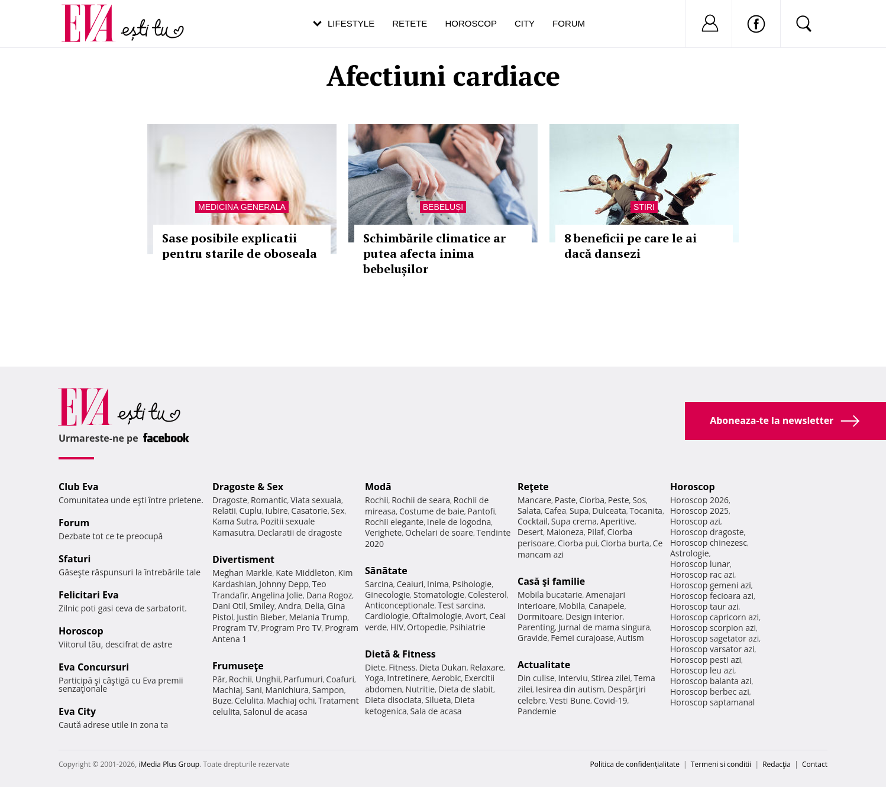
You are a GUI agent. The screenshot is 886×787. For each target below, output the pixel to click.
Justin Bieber (261, 617)
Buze (221, 700)
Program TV (234, 627)
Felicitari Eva (89, 594)
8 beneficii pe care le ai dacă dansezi (630, 245)
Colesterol (487, 594)
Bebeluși (443, 207)
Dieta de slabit (465, 689)
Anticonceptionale (400, 605)
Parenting (536, 627)
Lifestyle (351, 23)
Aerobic (446, 678)
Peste (618, 500)
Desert (530, 531)
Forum (568, 23)
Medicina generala (242, 207)
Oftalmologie (437, 615)
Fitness (402, 667)
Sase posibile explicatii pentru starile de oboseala (239, 245)
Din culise (536, 678)
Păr (218, 679)
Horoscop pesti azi (705, 659)
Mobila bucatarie (550, 594)
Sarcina (379, 584)
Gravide (533, 637)
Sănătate (386, 570)
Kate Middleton (305, 572)
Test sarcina (461, 605)
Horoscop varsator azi (712, 649)
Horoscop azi (695, 521)
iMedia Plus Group (168, 764)
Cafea (555, 510)
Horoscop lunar (700, 563)
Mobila (572, 605)
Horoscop (471, 23)
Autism (630, 637)
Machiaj (227, 689)
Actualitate (544, 664)
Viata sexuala (315, 500)
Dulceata (609, 510)
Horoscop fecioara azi (712, 595)
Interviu (573, 678)
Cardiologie (387, 615)
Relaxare (487, 667)
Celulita (249, 700)
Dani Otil (229, 605)
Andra (290, 605)
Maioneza (565, 531)
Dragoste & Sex (247, 486)
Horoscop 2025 (699, 510)
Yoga (374, 678)
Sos (639, 500)
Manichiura (287, 689)
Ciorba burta (625, 543)
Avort (475, 615)
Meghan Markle (242, 572)
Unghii (268, 679)
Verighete (383, 532)
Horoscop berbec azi (709, 691)
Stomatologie (438, 594)
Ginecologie (387, 594)
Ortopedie (426, 627)
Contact (814, 764)
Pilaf (595, 531)
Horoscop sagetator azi (714, 638)
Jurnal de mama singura (604, 627)
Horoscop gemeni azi (710, 585)
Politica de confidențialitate (635, 764)
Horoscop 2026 (699, 500)
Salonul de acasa (275, 711)
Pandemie (537, 711)
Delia (314, 605)
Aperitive (617, 521)
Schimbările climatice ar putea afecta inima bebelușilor (434, 253)
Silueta (438, 699)
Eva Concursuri (94, 666)
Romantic (269, 500)
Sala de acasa (435, 711)
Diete (375, 667)
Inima (438, 584)
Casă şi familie (551, 581)
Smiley (261, 605)
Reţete (533, 486)
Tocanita (645, 510)
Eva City (77, 711)
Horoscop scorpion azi (713, 627)
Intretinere (407, 678)
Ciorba (591, 500)
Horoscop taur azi (704, 606)
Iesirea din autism (570, 689)
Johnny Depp (284, 584)
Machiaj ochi (291, 700)
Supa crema (574, 521)
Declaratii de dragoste (300, 532)
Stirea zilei (610, 678)
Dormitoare (540, 616)
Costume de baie (431, 511)
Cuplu (251, 510)
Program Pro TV (291, 627)
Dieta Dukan (442, 667)
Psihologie (472, 584)
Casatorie (309, 510)
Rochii (240, 679)
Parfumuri (303, 679)
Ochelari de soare (439, 532)
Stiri (644, 207)
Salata (529, 510)
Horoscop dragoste (707, 531)
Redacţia (776, 764)
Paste (565, 500)
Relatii (224, 510)
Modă (378, 486)
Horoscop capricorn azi (714, 617)
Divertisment (243, 559)
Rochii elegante (394, 521)
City (525, 23)
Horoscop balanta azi (710, 680)
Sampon (328, 689)
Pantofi (481, 511)
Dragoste (229, 500)
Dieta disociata (393, 699)
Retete (409, 23)
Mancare (534, 500)
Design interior (593, 616)
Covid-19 (611, 700)
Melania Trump (318, 617)
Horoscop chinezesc (708, 542)
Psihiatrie (468, 627)
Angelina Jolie (277, 595)
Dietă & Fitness (400, 653)
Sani (253, 689)
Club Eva (79, 486)
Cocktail (533, 521)
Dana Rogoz (329, 595)
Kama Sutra (234, 521)
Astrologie (689, 553)
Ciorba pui (577, 543)
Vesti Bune (569, 700)
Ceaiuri (410, 584)
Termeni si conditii (721, 764)
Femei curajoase (582, 637)
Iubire (276, 510)
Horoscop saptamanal (712, 702)
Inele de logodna (459, 521)
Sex (338, 510)
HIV (397, 627)
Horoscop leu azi (702, 670)
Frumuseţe (238, 665)
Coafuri (340, 679)
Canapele (606, 605)
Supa (579, 510)
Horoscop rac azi (702, 574)
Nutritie (420, 689)
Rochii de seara (421, 500)
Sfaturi (74, 558)
